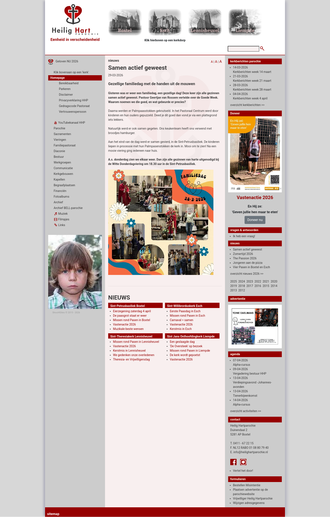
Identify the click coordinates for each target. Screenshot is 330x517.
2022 (257, 281)
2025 (233, 281)
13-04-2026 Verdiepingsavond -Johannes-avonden (252, 382)
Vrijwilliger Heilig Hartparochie (253, 498)
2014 (274, 286)
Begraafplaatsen (64, 185)
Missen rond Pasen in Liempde (190, 350)
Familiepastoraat (65, 145)
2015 (266, 286)
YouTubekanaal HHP (69, 122)
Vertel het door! (243, 470)
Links (59, 225)
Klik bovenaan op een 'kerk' (71, 72)
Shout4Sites (58, 312)
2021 (266, 281)
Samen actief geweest (247, 249)
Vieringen (60, 139)
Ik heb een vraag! (244, 236)
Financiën (60, 191)
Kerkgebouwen (63, 173)
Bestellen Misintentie (246, 485)
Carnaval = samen (181, 320)
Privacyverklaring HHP (73, 100)
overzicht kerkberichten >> (247, 105)
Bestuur (59, 156)
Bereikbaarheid (69, 83)
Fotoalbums (61, 196)
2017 (249, 286)
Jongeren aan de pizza (247, 262)
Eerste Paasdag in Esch (185, 311)
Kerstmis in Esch (181, 329)
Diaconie (59, 151)
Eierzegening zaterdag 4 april (132, 311)
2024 (241, 281)
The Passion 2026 (245, 258)
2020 (274, 281)
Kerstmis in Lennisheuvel (129, 350)
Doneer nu (254, 220)
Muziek (61, 213)
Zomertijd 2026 (243, 254)
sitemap (53, 514)
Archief (58, 202)
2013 (233, 290)
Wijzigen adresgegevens (249, 503)
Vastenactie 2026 (124, 324)
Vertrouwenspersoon (72, 111)
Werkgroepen (62, 162)
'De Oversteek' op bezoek (186, 346)
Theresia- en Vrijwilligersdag (131, 359)
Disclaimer (66, 94)
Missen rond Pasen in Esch (187, 315)
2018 (241, 286)
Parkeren (65, 89)
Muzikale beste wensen (128, 329)
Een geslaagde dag (182, 341)
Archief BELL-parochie (68, 208)
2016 (257, 286)
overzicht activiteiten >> (245, 411)
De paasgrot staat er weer (130, 315)
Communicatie (63, 168)
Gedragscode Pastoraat (74, 106)
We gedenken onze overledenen (133, 355)
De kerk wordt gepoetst (185, 355)
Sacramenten (62, 134)
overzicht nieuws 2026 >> (246, 273)
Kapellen (59, 179)
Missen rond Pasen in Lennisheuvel (136, 341)
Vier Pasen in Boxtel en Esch (251, 267)
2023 (249, 281)
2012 (241, 290)
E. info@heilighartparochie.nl (249, 452)
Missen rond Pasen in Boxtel (131, 320)
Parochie (59, 128)
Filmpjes (61, 219)
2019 (233, 286)
